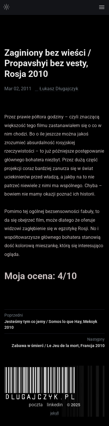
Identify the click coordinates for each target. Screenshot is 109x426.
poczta (36, 404)
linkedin (55, 404)
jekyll (54, 413)
